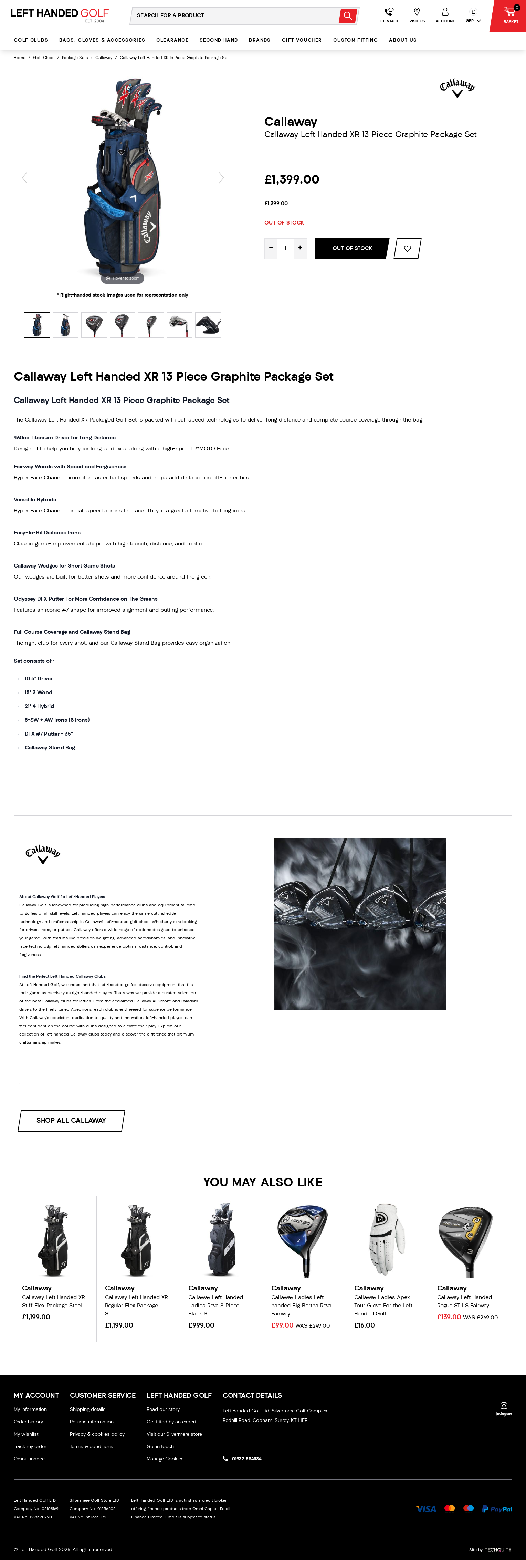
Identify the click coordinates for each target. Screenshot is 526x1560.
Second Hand (219, 40)
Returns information (92, 1422)
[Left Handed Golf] (60, 15)
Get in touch (160, 1446)
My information (30, 1409)
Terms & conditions (91, 1446)
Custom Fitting (355, 40)
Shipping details (88, 1409)
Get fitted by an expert (171, 1422)
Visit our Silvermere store (174, 1434)
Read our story (163, 1409)
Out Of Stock (352, 248)
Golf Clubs (31, 40)
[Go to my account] (389, 16)
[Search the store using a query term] (230, 16)
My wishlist (26, 1434)
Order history (28, 1422)
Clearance (172, 40)
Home (19, 58)
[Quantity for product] (285, 249)
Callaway (103, 58)
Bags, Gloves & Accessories (102, 40)
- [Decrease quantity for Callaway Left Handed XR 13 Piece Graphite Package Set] (271, 248)
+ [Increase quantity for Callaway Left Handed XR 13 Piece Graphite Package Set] (300, 248)
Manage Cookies (165, 1459)
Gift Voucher (302, 40)
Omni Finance (29, 1459)
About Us (403, 40)
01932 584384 (246, 1459)
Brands (260, 40)
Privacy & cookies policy (97, 1434)
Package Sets (75, 58)
